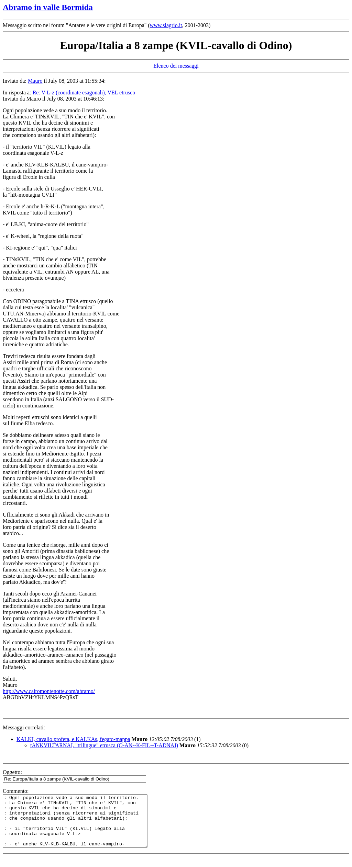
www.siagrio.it (166, 25)
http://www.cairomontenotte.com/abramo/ (49, 691)
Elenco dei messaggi (176, 66)
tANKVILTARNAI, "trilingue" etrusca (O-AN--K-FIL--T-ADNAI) (104, 745)
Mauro (35, 81)
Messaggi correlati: (24, 727)
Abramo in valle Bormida (48, 7)
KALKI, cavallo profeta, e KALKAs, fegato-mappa (73, 739)
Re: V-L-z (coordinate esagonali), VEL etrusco (84, 92)
